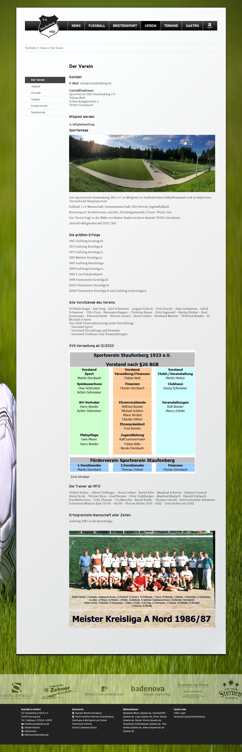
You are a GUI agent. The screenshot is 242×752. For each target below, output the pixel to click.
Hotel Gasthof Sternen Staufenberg (94, 716)
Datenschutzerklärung (36, 735)
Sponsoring (38, 112)
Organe (35, 99)
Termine (171, 26)
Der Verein (57, 48)
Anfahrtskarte (32, 727)
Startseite (30, 48)
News (76, 26)
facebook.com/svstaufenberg (189, 716)
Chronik (36, 92)
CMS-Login (179, 713)
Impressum (30, 731)
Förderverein (39, 105)
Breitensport (125, 26)
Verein (150, 26)
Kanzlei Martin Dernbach (88, 713)
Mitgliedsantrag (83, 124)
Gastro (192, 26)
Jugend (35, 86)
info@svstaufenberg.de (37, 724)
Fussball (97, 26)
